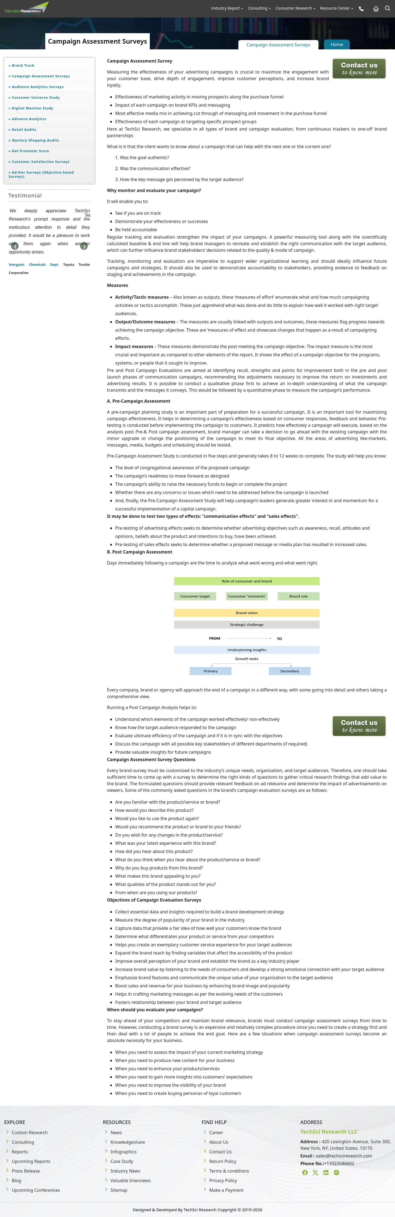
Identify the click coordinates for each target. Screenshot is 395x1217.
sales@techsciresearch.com (344, 1156)
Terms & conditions (225, 1171)
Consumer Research (294, 8)
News (112, 1133)
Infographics (120, 1152)
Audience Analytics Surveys (36, 86)
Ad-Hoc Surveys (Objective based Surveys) (41, 174)
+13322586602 (339, 1163)
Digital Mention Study (31, 108)
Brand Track (22, 65)
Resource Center (335, 8)
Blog (12, 1181)
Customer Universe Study (34, 97)
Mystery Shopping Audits (34, 140)
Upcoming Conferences (32, 1190)
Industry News (121, 1171)
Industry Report (225, 8)
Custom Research (26, 1133)
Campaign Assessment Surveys (279, 45)
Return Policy (219, 1161)
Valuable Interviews (127, 1181)
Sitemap (115, 1190)
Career (212, 1133)
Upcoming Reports (27, 1161)
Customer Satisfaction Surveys (39, 161)
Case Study (118, 1161)
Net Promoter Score (29, 151)
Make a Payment (223, 1190)
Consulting (257, 8)
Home (337, 44)
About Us (215, 1142)
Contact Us (217, 1152)
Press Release (22, 1171)
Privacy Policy (219, 1181)
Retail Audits (22, 129)
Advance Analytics (27, 119)
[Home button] (374, 8)
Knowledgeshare (124, 1142)
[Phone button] (360, 8)
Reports (16, 1152)
